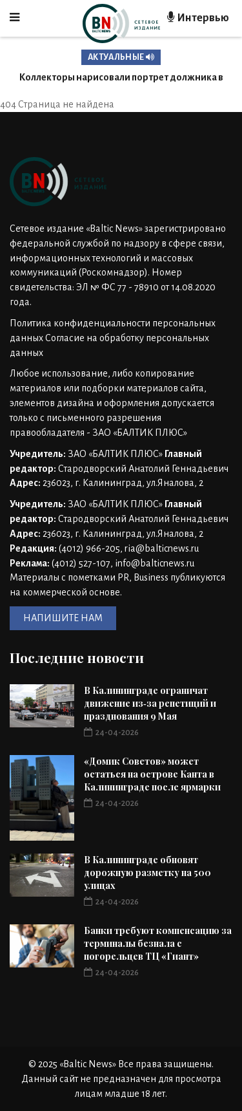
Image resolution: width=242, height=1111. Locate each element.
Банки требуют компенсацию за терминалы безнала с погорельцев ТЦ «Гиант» (158, 943)
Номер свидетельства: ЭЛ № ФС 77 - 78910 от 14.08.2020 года (113, 287)
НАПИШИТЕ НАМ (63, 618)
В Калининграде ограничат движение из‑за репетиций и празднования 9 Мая (150, 703)
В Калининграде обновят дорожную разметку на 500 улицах (147, 873)
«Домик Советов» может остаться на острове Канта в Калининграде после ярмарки (152, 774)
